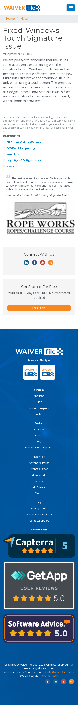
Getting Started (39, 508)
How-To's (11, 154)
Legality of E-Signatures (22, 160)
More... (39, 493)
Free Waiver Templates (39, 447)
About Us (39, 396)
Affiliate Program (39, 408)
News (24, 18)
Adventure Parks (39, 463)
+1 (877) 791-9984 (48, 675)
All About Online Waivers (22, 142)
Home (10, 18)
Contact (39, 414)
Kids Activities (39, 487)
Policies (19, 672)
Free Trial (39, 308)
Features (39, 429)
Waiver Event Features (39, 514)
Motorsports (39, 475)
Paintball (39, 481)
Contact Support (39, 520)
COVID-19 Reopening (19, 148)
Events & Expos (39, 469)
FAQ (39, 441)
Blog (39, 402)
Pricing (39, 435)
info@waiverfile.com (59, 672)
